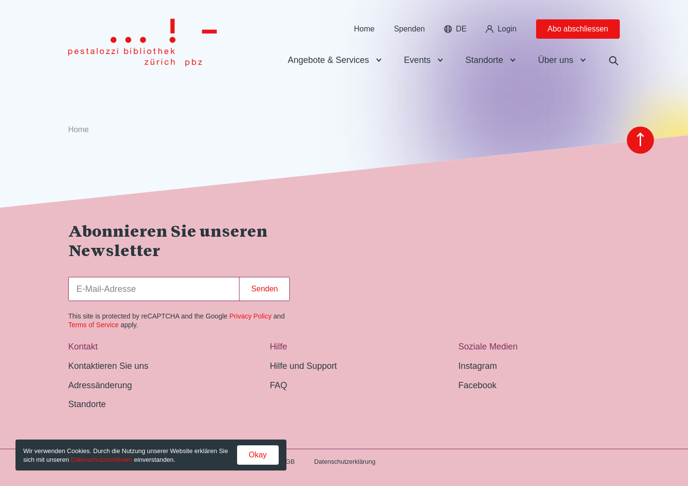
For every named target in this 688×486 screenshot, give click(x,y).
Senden (264, 289)
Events (417, 60)
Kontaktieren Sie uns (108, 366)
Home (364, 29)
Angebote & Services (328, 60)
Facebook (477, 385)
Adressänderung (100, 385)
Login (501, 29)
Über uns (555, 60)
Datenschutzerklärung (344, 461)
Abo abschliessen (578, 29)
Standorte (484, 60)
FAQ (278, 385)
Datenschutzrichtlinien (101, 459)
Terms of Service (93, 325)
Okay (258, 455)
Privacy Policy (250, 316)
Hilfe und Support (303, 366)
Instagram (477, 366)
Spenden (409, 29)
